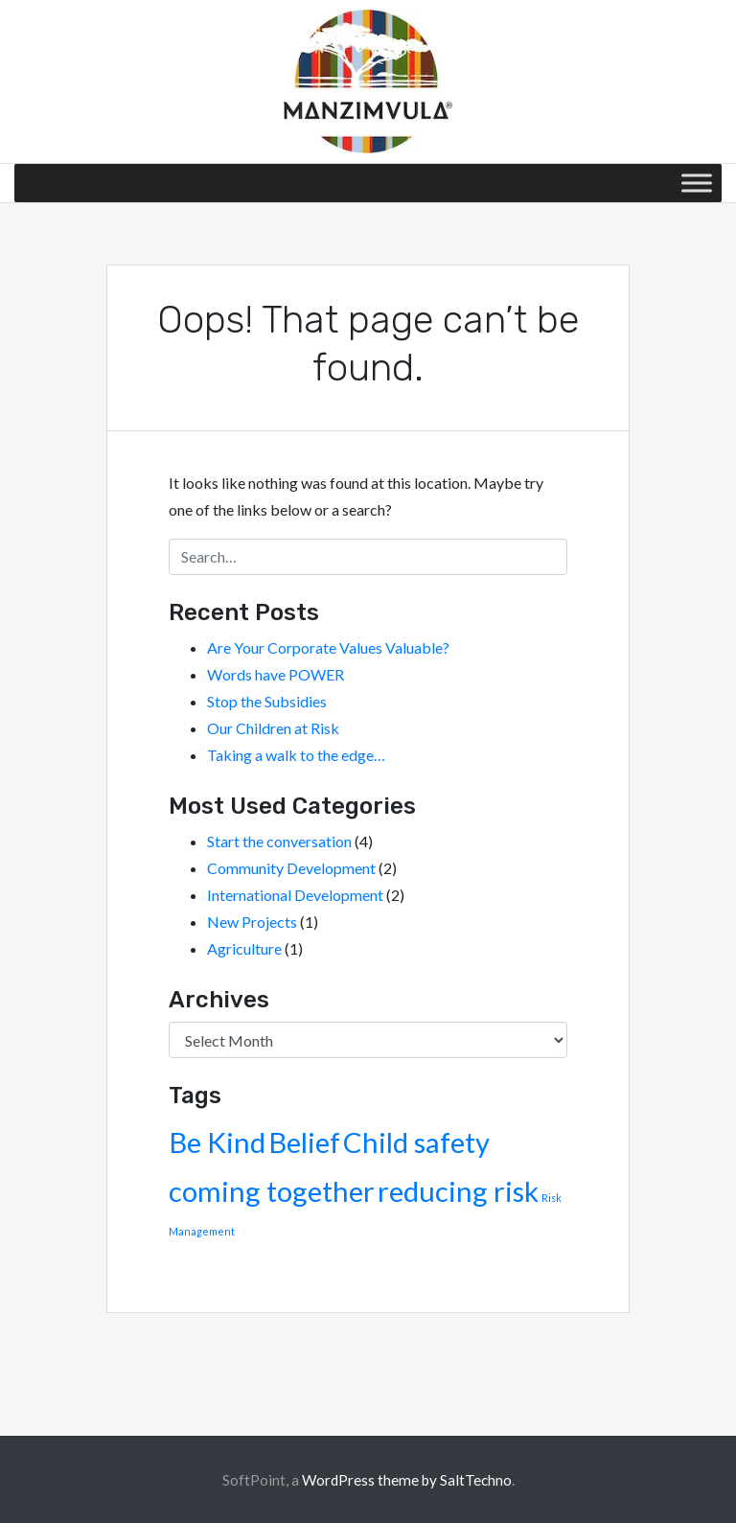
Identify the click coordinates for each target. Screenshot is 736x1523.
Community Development (291, 868)
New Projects (252, 921)
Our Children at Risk (273, 728)
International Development (295, 895)
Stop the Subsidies (267, 701)
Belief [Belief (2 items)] (304, 1142)
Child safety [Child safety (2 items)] (416, 1142)
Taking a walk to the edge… (296, 755)
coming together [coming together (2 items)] (272, 1191)
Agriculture (244, 948)
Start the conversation (279, 841)
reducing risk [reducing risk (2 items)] (458, 1191)
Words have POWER (275, 674)
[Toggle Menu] (696, 182)
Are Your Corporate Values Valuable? (328, 647)
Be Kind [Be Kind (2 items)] (217, 1142)
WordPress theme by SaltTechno (407, 1479)
